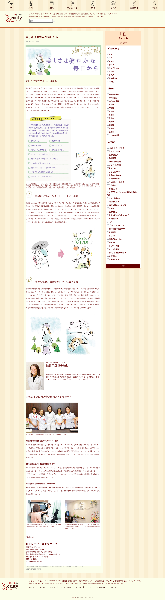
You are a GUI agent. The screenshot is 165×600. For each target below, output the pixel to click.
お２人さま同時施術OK (117, 253)
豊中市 (110, 118)
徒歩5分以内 (112, 155)
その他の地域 (113, 135)
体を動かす (134, 8)
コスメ (113, 8)
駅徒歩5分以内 (113, 178)
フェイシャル (72, 8)
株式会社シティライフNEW (85, 597)
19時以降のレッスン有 (116, 205)
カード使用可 (113, 249)
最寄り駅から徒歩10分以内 (118, 215)
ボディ (51, 8)
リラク (92, 8)
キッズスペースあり (115, 182)
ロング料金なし (114, 198)
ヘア (10, 8)
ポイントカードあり (115, 148)
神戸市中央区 (113, 94)
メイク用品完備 (114, 165)
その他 (154, 8)
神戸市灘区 (112, 98)
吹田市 (110, 111)
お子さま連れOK (114, 175)
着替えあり (112, 168)
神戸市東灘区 (113, 101)
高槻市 (110, 125)
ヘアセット (112, 222)
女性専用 (111, 232)
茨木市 (110, 128)
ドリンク (111, 236)
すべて (110, 54)
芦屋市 (110, 108)
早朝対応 (111, 158)
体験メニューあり (114, 239)
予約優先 (111, 185)
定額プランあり (114, 151)
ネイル (30, 8)
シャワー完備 (113, 246)
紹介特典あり (113, 202)
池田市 (110, 122)
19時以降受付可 (114, 162)
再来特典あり (113, 259)
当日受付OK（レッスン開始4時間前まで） (122, 193)
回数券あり (112, 256)
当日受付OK (112, 219)
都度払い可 (112, 189)
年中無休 (111, 208)
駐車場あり (112, 212)
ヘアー (31, 587)
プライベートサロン (115, 225)
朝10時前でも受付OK (116, 229)
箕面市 (110, 115)
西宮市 (110, 105)
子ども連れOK (113, 172)
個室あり (111, 242)
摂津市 (110, 132)
